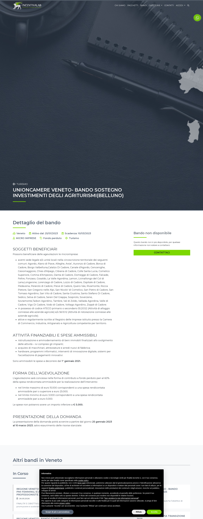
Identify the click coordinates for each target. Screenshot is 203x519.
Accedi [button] (180, 5)
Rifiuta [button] (139, 512)
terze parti (82, 483)
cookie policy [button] (83, 480)
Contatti (169, 5)
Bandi (143, 5)
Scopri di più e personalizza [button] (57, 512)
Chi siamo (120, 5)
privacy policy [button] (64, 503)
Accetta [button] (154, 512)
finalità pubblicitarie (56, 488)
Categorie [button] (155, 5)
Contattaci (162, 252)
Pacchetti (132, 5)
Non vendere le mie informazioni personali (121, 498)
